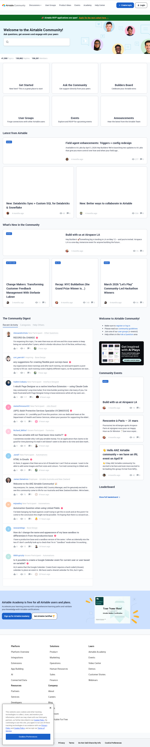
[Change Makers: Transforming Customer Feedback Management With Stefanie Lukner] (26, 283)
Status (51, 708)
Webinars (93, 680)
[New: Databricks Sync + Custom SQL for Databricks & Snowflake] (38, 192)
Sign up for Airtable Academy (16, 615)
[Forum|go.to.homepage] (13, 5)
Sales (52, 674)
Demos (92, 668)
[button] (125, 5)
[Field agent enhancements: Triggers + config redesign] (75, 150)
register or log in (123, 325)
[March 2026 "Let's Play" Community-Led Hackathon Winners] (124, 283)
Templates (16, 713)
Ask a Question (126, 334)
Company (53, 685)
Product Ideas (65, 5)
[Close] (50, 724)
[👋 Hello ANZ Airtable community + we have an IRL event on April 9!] (121, 462)
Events (77, 5)
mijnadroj (17, 503)
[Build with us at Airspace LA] (75, 242)
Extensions (16, 663)
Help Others (38, 324)
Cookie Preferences (113, 742)
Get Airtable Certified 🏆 (45, 615)
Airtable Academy (97, 651)
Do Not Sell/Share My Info (89, 742)
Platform (15, 646)
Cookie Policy (39, 736)
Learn (91, 646)
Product (54, 651)
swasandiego (19, 527)
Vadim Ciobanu (20, 381)
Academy (88, 5)
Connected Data (19, 680)
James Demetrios (20, 479)
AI (12, 674)
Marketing (55, 657)
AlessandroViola (20, 333)
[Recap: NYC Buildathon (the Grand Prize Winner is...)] (75, 283)
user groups (123, 331)
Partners (15, 691)
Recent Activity (10, 324)
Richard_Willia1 (20, 430)
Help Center (100, 5)
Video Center (95, 663)
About (51, 691)
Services (15, 696)
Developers (16, 702)
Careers (52, 696)
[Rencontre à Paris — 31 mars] (121, 428)
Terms (71, 742)
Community (16, 708)
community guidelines (128, 328)
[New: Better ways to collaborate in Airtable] (111, 192)
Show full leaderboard (110, 497)
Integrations (17, 657)
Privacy (61, 742)
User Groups (50, 5)
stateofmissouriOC (21, 406)
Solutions (54, 646)
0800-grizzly (18, 555)
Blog (50, 702)
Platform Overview (20, 651)
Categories (25, 324)
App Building (17, 668)
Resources (16, 685)
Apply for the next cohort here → (94, 17)
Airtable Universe (19, 719)
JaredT (16, 454)
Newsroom (53, 713)
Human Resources (59, 668)
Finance (54, 680)
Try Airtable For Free (58, 719)
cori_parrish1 (19, 357)
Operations (55, 663)
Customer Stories (97, 674)
